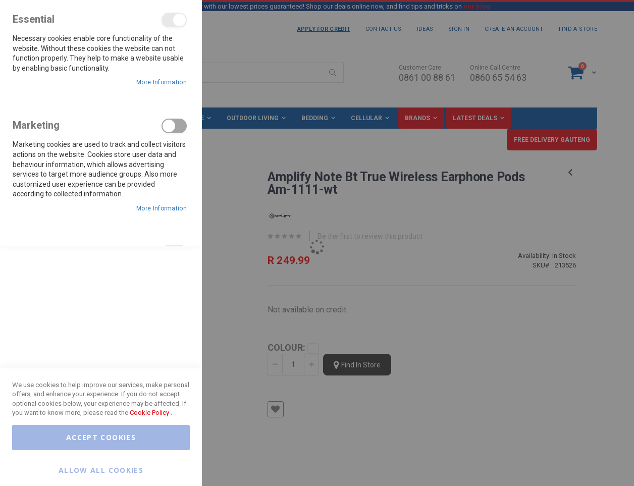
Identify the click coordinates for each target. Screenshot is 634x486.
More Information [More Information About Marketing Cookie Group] (161, 208)
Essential (174, 20)
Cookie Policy (149, 412)
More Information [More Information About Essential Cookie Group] (161, 82)
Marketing (174, 126)
